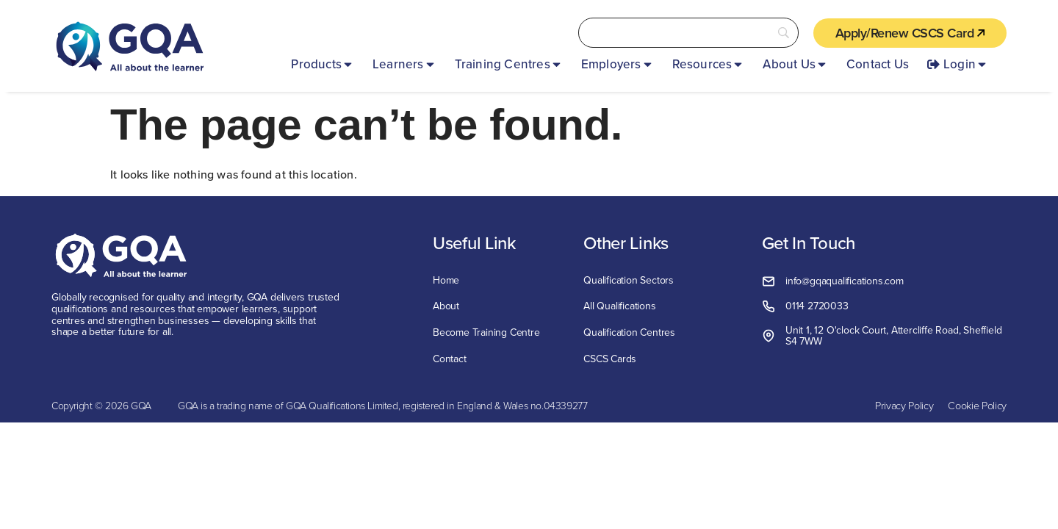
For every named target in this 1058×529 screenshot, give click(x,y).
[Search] (688, 33)
